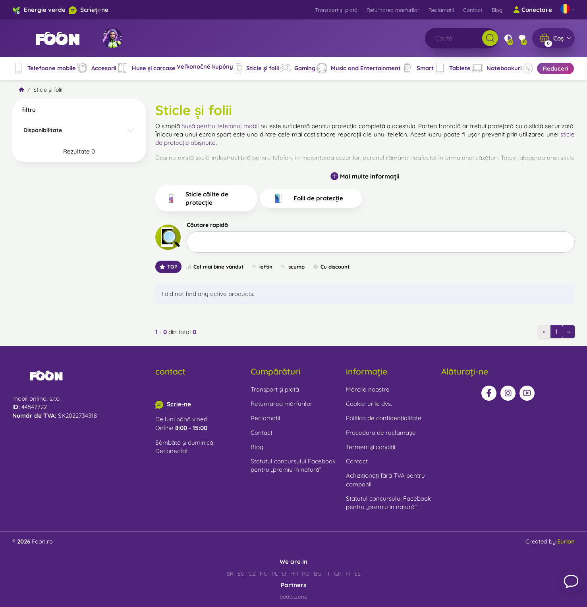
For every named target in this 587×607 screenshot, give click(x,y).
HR (294, 573)
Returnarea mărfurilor (393, 10)
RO (306, 573)
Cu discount (331, 267)
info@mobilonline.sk (183, 389)
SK (230, 573)
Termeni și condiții (370, 447)
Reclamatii (441, 10)
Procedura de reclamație (381, 432)
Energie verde (45, 9)
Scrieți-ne (94, 9)
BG (317, 573)
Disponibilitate (42, 130)
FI (348, 573)
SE (357, 573)
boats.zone (293, 596)
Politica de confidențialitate (383, 418)
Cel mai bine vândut (214, 267)
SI (284, 573)
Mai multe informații (365, 176)
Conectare (532, 10)
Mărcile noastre (368, 389)
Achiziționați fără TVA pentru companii (385, 480)
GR (338, 573)
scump (292, 267)
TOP (168, 267)
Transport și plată (336, 10)
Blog (497, 10)
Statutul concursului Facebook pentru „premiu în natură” (293, 465)
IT (327, 573)
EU (241, 573)
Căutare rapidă (207, 225)
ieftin (261, 267)
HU (264, 573)
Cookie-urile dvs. (369, 403)
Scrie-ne (179, 404)
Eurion (566, 541)
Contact (472, 10)
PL (275, 573)
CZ (252, 573)
